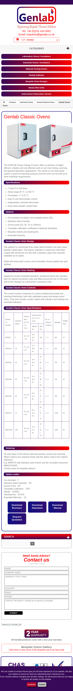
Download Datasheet (37, 506)
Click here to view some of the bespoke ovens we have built (36, 650)
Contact (42, 684)
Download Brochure (17, 506)
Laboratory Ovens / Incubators (36, 56)
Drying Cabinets (36, 75)
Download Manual (57, 506)
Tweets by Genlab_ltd (11, 624)
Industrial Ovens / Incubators (36, 62)
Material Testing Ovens (36, 69)
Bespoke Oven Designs (36, 81)
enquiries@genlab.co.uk (41, 34)
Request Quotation (17, 518)
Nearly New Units (36, 88)
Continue (32, 684)
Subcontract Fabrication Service (36, 94)
